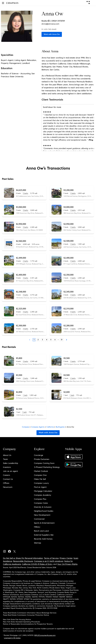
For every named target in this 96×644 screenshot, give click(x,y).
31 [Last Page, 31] (61, 340)
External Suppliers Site (44, 535)
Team (5, 459)
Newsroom (7, 487)
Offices (6, 483)
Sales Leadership (10, 463)
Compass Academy (42, 495)
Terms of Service (51, 558)
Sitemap (37, 543)
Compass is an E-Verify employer (48, 561)
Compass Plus (40, 499)
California (50, 427)
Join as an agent (10, 471)
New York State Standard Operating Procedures (21, 622)
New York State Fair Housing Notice (17, 619)
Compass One (40, 475)
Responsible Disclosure (23, 561)
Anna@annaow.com (50, 24)
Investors (7, 467)
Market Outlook (41, 471)
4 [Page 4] (46, 340)
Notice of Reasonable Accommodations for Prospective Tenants (28, 624)
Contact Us (8, 479)
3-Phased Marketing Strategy (47, 467)
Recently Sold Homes (43, 539)
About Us (7, 455)
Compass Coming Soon (44, 463)
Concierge (38, 455)
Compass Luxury (41, 483)
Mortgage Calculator (43, 491)
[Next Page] (66, 339)
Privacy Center (66, 558)
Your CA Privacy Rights (67, 564)
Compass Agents (37, 427)
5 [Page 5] (50, 340)
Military (37, 527)
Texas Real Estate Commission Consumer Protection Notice (26, 615)
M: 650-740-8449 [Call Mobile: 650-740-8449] (49, 29)
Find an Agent (40, 487)
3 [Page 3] (42, 340)
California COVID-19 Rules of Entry (37, 564)
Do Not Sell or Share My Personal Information (23, 558)
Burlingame (60, 427)
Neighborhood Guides (43, 511)
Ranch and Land (41, 531)
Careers (6, 475)
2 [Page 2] (38, 340)
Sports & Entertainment (44, 523)
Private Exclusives (41, 459)
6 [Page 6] (55, 340)
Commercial (39, 519)
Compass (25, 427)
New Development (42, 515)
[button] (3, 3)
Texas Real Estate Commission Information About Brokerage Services (29, 613)
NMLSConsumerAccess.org (44, 635)
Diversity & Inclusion (43, 507)
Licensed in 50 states (12, 638)
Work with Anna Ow (52, 34)
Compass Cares (41, 503)
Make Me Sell (40, 479)
